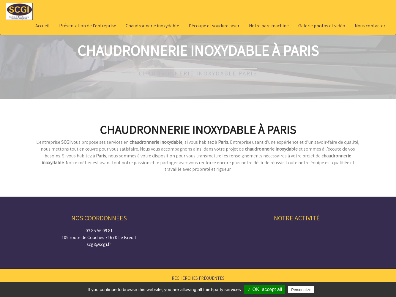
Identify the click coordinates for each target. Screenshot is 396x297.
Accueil (42, 26)
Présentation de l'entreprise (87, 26)
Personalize (301, 289)
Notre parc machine (269, 26)
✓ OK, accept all (264, 289)
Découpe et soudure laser (214, 26)
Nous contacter (370, 26)
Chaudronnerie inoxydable (152, 26)
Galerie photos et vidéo (321, 26)
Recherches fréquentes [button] (198, 278)
